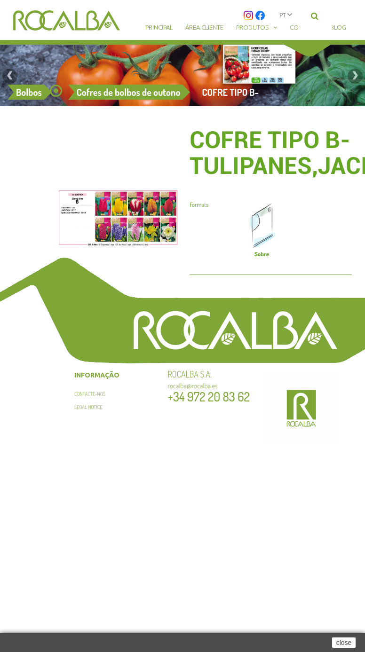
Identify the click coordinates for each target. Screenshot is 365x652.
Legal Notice (88, 407)
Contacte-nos (89, 394)
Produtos (252, 27)
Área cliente (204, 27)
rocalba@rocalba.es (193, 385)
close (344, 642)
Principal (159, 27)
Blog (338, 27)
